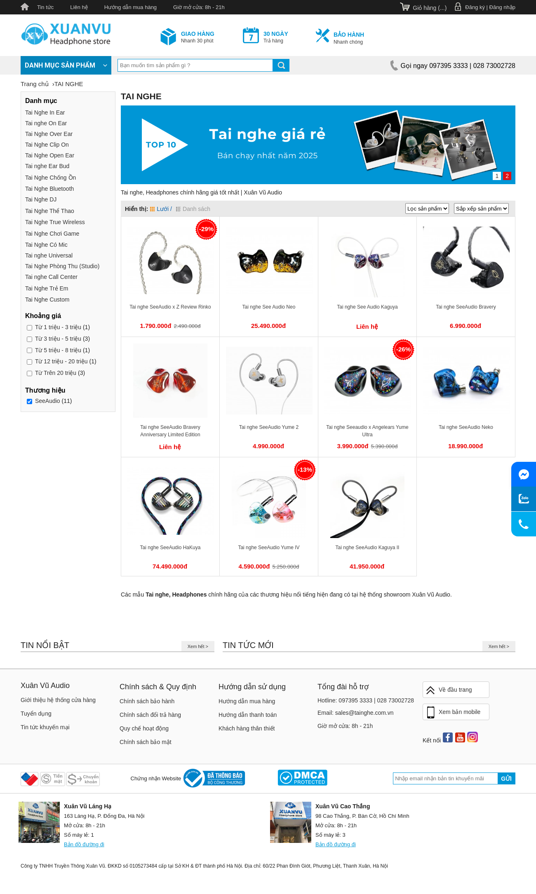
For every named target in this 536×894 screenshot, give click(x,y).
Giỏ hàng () (430, 8)
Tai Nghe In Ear (45, 112)
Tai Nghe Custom (47, 299)
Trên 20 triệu (55, 373)
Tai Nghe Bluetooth (49, 188)
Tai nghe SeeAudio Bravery (466, 307)
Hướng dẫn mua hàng (130, 7)
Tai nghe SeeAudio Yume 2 (269, 427)
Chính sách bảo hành (147, 701)
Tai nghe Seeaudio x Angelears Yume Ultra (367, 431)
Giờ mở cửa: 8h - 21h (199, 7)
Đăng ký (475, 7)
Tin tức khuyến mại (45, 727)
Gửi (506, 778)
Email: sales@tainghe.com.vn (355, 712)
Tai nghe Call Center (51, 277)
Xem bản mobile (452, 713)
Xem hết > (198, 646)
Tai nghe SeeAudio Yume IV (268, 547)
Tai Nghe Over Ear (49, 134)
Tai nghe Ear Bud (47, 166)
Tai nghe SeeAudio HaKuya (170, 547)
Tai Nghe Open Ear (49, 155)
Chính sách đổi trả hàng (150, 714)
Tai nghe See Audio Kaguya (367, 307)
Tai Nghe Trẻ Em (46, 288)
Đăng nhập (502, 7)
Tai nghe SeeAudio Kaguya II (368, 547)
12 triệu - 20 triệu (61, 361)
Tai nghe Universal (49, 255)
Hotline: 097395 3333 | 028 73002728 (365, 700)
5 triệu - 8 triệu (58, 350)
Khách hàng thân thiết (247, 728)
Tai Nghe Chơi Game (52, 233)
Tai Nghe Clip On (47, 144)
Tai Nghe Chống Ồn (50, 177)
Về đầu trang (448, 690)
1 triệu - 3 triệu (58, 327)
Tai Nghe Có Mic (46, 244)
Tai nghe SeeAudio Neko (466, 427)
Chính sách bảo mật (146, 742)
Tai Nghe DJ (40, 199)
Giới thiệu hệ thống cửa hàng (58, 700)
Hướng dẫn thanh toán (248, 714)
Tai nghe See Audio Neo (269, 307)
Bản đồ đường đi (84, 844)
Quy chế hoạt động (144, 728)
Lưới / (161, 209)
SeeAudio (47, 401)
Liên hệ (78, 7)
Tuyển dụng (36, 713)
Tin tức (45, 7)
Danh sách (193, 209)
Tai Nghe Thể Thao (49, 211)
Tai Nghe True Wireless (55, 222)
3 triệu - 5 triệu (58, 338)
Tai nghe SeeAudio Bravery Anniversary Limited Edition (170, 431)
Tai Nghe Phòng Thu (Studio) (62, 266)
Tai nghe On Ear (46, 123)
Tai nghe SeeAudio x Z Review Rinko (170, 307)
